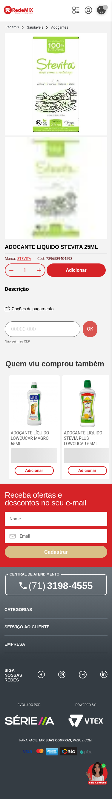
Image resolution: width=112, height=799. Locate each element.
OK (90, 329)
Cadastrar (56, 552)
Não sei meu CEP (17, 341)
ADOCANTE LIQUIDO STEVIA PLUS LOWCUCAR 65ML (83, 438)
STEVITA (24, 259)
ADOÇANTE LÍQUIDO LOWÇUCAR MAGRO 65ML (30, 438)
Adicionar (76, 270)
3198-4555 (61, 585)
